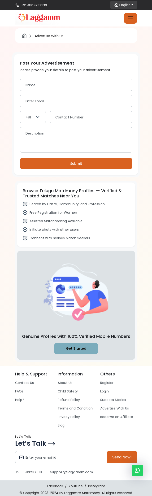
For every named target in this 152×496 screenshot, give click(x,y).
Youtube (76, 486)
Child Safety (68, 391)
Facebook (55, 486)
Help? (19, 399)
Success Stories (113, 399)
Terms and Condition (75, 408)
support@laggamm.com (71, 472)
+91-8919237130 (34, 5)
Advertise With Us (114, 408)
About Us (65, 382)
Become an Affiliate (116, 416)
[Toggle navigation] (130, 18)
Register (106, 382)
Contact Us (24, 382)
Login (104, 391)
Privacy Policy (69, 416)
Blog (61, 425)
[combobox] (33, 117)
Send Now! (122, 457)
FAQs (19, 391)
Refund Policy (69, 399)
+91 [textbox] (28, 117)
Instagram (96, 486)
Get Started (76, 348)
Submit (76, 163)
